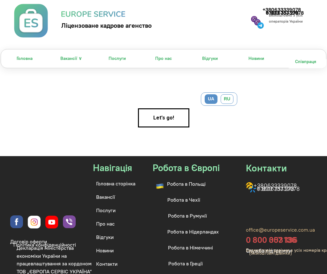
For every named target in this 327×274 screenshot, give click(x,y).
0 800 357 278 (275, 188)
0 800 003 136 (272, 240)
